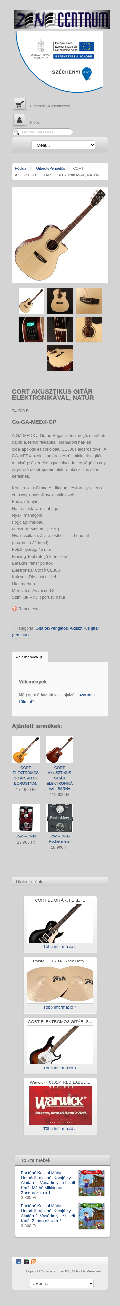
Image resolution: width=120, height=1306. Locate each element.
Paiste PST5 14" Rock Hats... (60, 961)
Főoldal (21, 168)
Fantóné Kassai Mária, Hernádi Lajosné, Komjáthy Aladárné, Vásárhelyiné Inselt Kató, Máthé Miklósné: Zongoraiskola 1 (62, 1182)
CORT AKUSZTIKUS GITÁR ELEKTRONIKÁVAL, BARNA (59, 778)
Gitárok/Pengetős (50, 168)
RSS (33, 1261)
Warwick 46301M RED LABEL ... (60, 1083)
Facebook (18, 1261)
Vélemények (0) (30, 657)
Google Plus (26, 1261)
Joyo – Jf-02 (26, 836)
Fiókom (27, 120)
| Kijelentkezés (41, 104)
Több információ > (59, 947)
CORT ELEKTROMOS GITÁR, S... (60, 1022)
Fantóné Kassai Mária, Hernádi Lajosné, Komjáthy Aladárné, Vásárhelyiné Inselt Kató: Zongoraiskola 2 (62, 1213)
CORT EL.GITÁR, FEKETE (60, 901)
